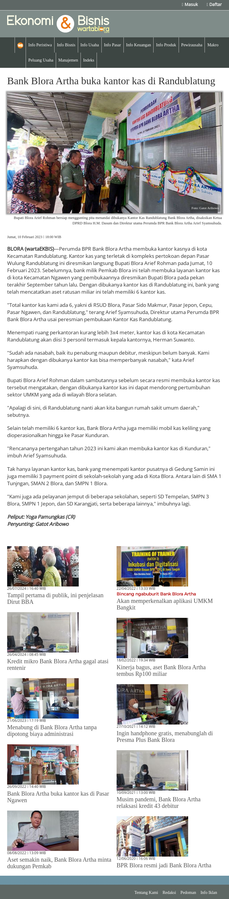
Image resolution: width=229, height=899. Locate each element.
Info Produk (166, 45)
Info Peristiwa (40, 45)
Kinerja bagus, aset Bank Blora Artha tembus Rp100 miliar (161, 670)
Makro (212, 45)
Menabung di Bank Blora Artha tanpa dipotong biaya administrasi (52, 730)
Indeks (88, 60)
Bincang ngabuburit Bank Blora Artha (156, 594)
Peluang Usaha (40, 60)
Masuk (190, 4)
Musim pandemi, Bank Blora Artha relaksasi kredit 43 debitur (159, 802)
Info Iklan (208, 892)
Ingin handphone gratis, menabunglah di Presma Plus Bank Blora (165, 736)
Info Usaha (90, 45)
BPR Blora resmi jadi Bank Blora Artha (164, 865)
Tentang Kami (146, 892)
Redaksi (169, 892)
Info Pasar (112, 45)
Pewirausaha (191, 45)
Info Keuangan (138, 45)
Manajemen (68, 60)
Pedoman (188, 892)
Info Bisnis (66, 45)
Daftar (214, 4)
